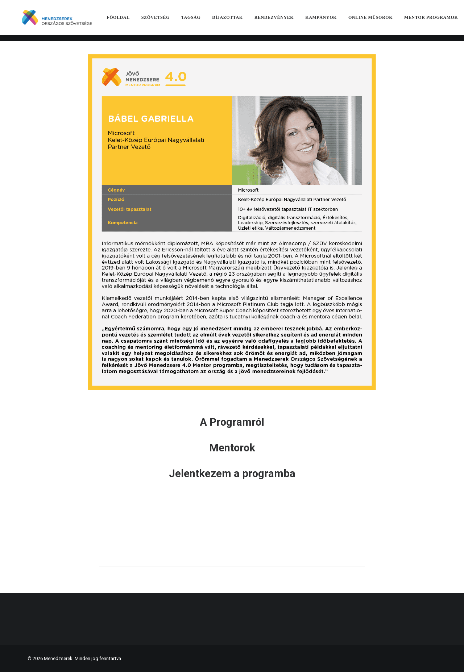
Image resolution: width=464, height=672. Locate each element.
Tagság (202, 20)
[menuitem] (129, 20)
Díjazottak (239, 20)
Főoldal (129, 20)
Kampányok (332, 20)
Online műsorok (382, 20)
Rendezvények (285, 20)
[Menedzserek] (62, 21)
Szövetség (167, 20)
